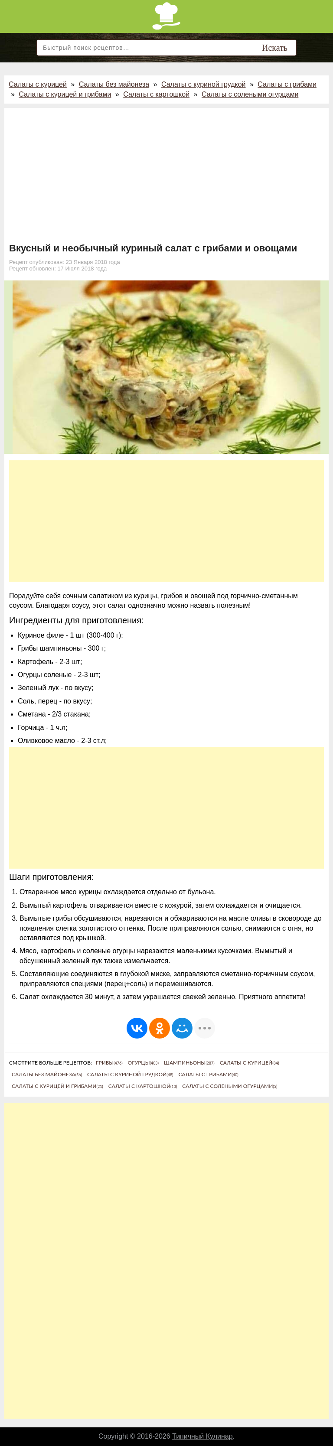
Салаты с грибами (287, 84)
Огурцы (143, 1062)
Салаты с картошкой (156, 94)
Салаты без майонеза (114, 84)
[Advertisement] (166, 177)
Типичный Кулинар (202, 1436)
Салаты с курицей (38, 84)
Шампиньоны (189, 1062)
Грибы (109, 1062)
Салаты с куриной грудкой (203, 84)
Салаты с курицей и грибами (65, 94)
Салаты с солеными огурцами (250, 94)
